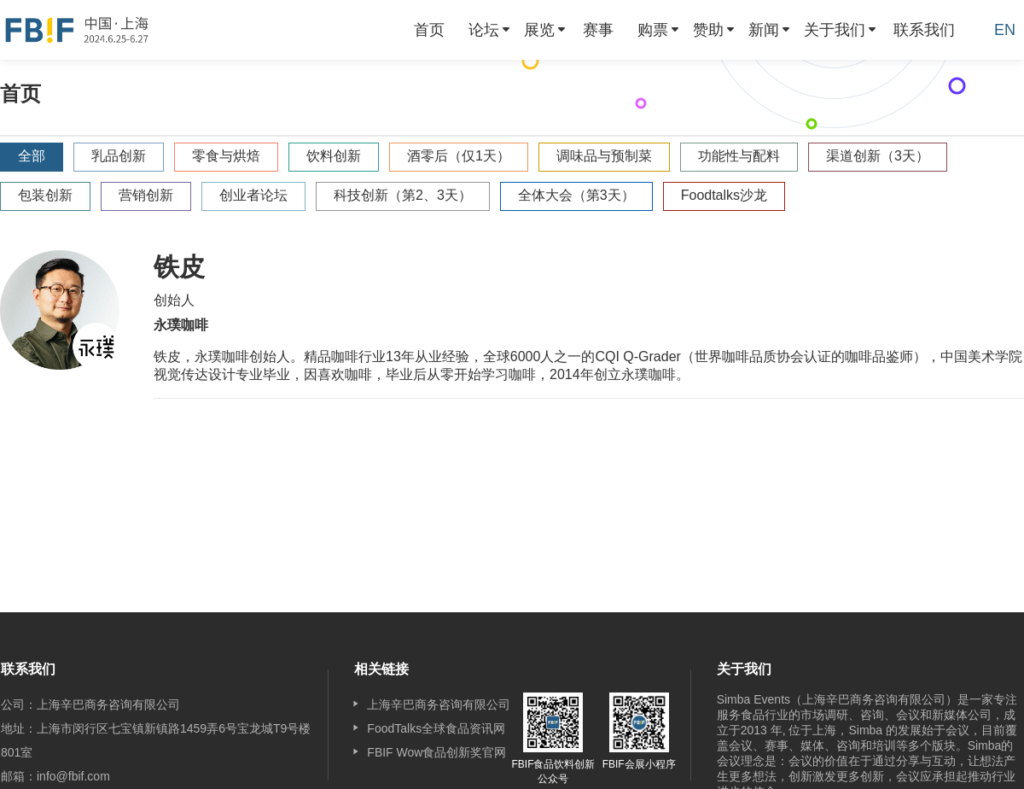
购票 (652, 29)
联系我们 (924, 29)
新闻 (763, 29)
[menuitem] (429, 30)
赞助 (708, 29)
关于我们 (834, 29)
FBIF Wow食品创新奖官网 (436, 752)
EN (1004, 29)
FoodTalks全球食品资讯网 (436, 728)
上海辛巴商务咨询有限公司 (438, 704)
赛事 (598, 29)
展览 (539, 29)
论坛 (483, 29)
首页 (429, 29)
